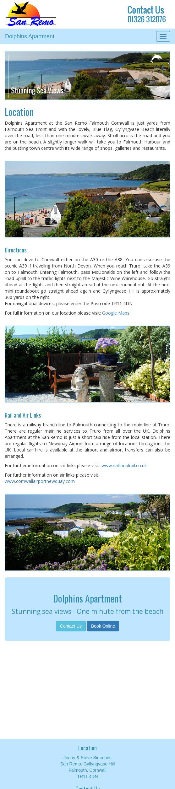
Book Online (103, 626)
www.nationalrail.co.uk (124, 465)
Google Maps (115, 313)
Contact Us (71, 626)
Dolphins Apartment (29, 36)
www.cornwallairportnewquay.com (40, 481)
